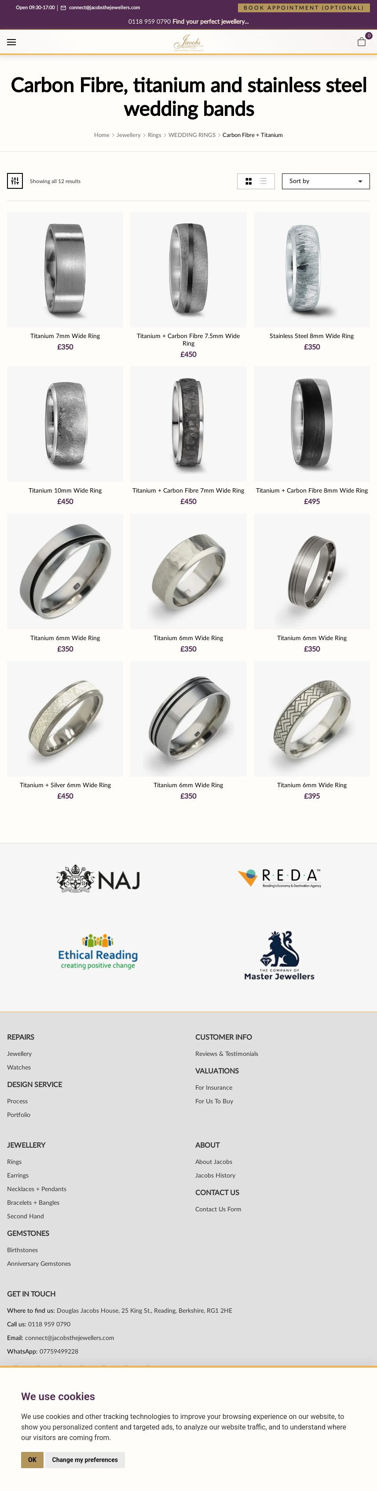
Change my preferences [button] (85, 1459)
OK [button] (32, 1459)
